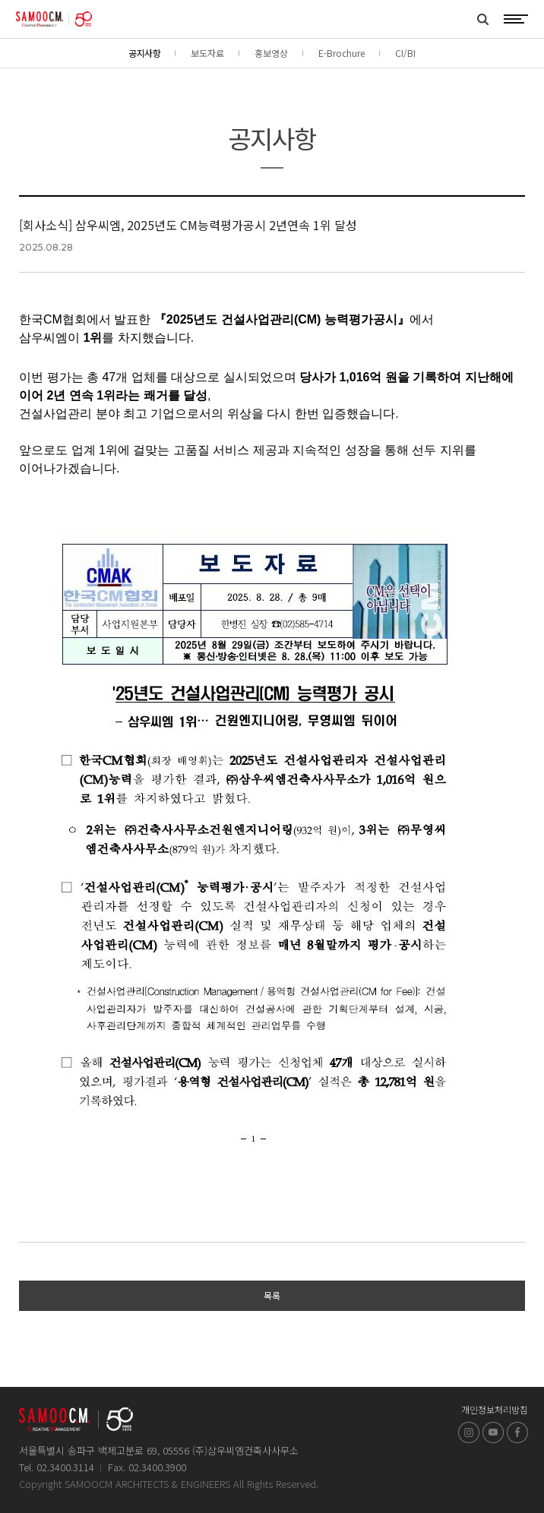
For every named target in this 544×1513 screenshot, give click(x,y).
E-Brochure (341, 52)
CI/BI (405, 52)
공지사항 (144, 52)
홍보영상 (271, 52)
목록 (272, 1295)
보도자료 (207, 52)
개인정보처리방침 (494, 1409)
